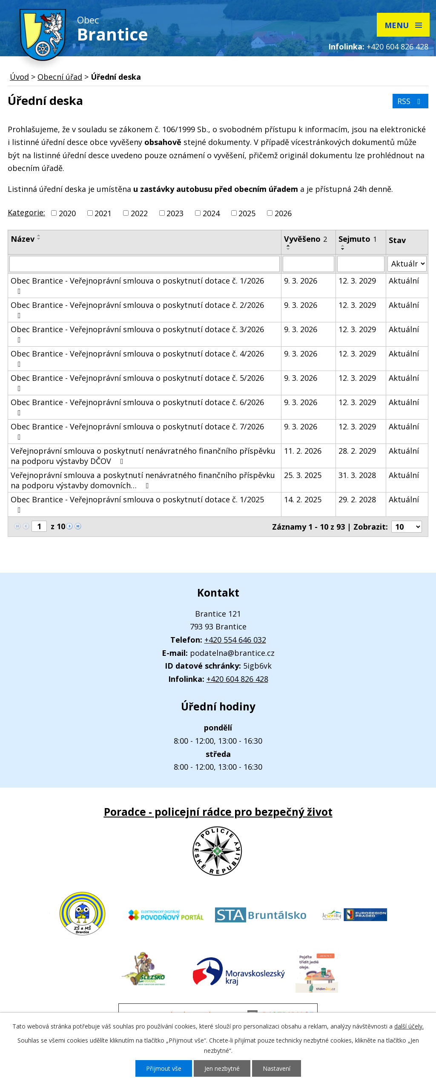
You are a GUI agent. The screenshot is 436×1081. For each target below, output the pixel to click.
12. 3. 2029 (357, 280)
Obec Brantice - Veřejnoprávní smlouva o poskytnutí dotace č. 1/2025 (137, 504)
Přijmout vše (163, 1068)
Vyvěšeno (305, 239)
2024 (211, 213)
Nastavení (276, 1068)
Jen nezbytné (222, 1068)
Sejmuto (357, 239)
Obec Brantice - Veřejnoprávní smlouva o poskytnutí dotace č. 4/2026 (137, 358)
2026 (283, 213)
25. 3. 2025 (302, 475)
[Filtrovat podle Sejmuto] (360, 264)
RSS (410, 101)
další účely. (409, 1026)
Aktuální (404, 280)
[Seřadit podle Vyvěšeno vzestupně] (288, 245)
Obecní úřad (59, 77)
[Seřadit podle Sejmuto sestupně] (343, 249)
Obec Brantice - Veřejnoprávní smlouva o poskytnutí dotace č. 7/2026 (137, 431)
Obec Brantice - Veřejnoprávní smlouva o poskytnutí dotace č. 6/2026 (137, 407)
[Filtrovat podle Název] (144, 264)
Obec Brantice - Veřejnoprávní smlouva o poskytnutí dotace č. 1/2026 (137, 285)
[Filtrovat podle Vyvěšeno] (309, 264)
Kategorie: (26, 212)
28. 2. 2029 (357, 451)
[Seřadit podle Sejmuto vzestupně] (343, 245)
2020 (67, 213)
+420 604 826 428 (397, 46)
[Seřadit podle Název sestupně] (39, 239)
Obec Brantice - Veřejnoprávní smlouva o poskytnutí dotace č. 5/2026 (137, 382)
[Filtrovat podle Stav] (407, 264)
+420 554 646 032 (235, 640)
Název (22, 239)
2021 (103, 213)
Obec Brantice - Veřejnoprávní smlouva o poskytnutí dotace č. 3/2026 (137, 334)
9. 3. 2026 (300, 280)
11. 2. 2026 (302, 451)
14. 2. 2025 (302, 499)
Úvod (19, 77)
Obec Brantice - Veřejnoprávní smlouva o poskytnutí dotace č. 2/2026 (137, 309)
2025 (246, 213)
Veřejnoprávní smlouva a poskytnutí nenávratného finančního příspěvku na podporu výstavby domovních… (143, 480)
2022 (139, 213)
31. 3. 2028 (357, 475)
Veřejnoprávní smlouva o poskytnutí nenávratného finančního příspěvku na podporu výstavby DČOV (143, 456)
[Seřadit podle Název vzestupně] (39, 235)
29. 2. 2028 (357, 499)
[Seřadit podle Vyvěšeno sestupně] (288, 249)
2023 (175, 213)
